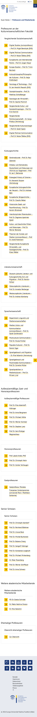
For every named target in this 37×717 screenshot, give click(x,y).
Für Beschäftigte (21, 1)
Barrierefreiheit (17, 683)
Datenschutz (17, 681)
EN (31, 1)
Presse (15, 688)
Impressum (16, 679)
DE (28, 1)
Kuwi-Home (5, 20)
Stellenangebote (18, 686)
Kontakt (15, 677)
